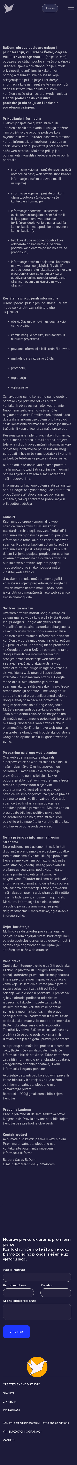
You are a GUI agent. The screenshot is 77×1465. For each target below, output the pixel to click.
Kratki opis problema (19, 1301)
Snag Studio (30, 1384)
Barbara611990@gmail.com (23, 1094)
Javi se (50, 8)
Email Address (14, 1285)
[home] (13, 8)
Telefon (46, 1285)
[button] (71, 8)
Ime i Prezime (14, 1270)
